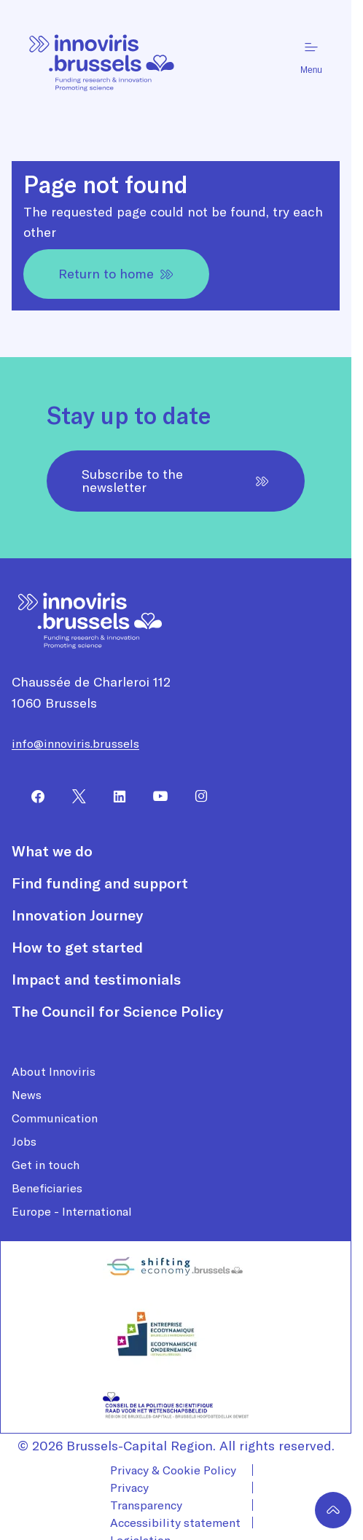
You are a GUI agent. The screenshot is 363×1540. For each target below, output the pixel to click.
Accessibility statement (175, 1522)
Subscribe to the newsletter (176, 481)
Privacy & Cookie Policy (173, 1470)
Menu (311, 57)
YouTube (154, 796)
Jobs (24, 1141)
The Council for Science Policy (117, 1011)
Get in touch (45, 1164)
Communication (55, 1118)
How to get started (77, 947)
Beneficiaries (47, 1188)
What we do (52, 851)
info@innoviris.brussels (75, 743)
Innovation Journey (77, 915)
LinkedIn (113, 796)
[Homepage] (102, 57)
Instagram (195, 796)
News (27, 1095)
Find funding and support (100, 883)
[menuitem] (32, 796)
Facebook (32, 796)
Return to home (116, 273)
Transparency (146, 1505)
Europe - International (72, 1211)
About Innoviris (53, 1071)
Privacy (129, 1487)
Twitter (72, 796)
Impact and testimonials (96, 979)
